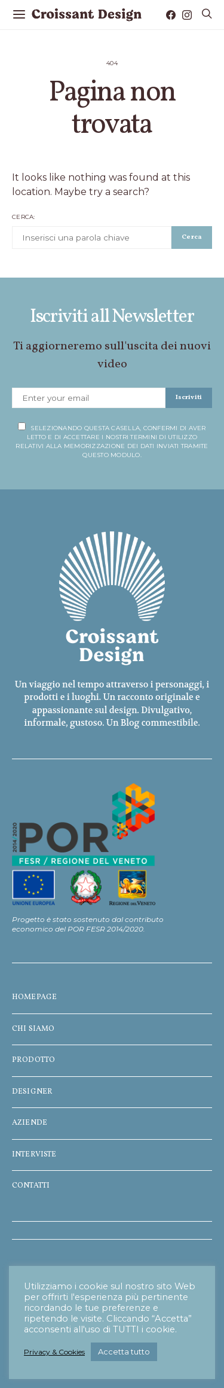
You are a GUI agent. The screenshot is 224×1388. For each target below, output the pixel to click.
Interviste (34, 1154)
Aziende (29, 1123)
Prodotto (33, 1060)
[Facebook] (171, 15)
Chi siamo (33, 1029)
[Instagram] (187, 15)
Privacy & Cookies (54, 1351)
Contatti (31, 1185)
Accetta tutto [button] (124, 1351)
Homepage (34, 997)
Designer (32, 1091)
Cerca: (23, 217)
